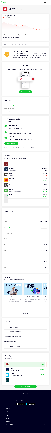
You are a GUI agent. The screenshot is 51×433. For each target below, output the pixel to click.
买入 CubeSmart (25, 92)
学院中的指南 (31, 147)
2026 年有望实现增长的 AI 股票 (32, 297)
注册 (5, 111)
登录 (45, 2)
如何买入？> (18, 44)
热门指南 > (24, 44)
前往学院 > (25, 313)
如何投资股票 (9, 297)
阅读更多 (7, 308)
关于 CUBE (11, 44)
